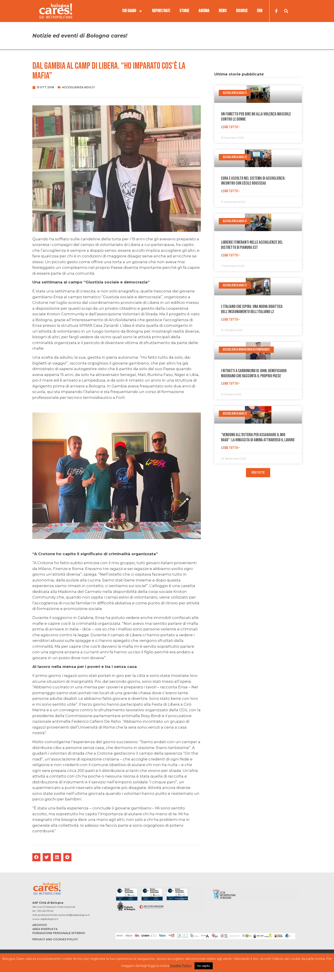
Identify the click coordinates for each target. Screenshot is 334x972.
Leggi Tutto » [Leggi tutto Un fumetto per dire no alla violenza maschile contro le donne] (230, 127)
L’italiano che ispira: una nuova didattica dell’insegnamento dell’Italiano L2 (252, 309)
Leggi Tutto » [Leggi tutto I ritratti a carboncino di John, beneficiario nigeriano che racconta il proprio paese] (230, 383)
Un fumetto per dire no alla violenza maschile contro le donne (256, 117)
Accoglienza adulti (78, 87)
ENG (259, 10)
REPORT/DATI (161, 10)
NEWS (223, 10)
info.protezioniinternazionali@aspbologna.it (61, 915)
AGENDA (204, 10)
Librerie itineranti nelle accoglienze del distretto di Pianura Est (252, 245)
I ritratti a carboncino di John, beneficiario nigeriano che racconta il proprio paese (254, 373)
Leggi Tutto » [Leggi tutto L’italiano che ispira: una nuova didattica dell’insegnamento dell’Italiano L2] (230, 319)
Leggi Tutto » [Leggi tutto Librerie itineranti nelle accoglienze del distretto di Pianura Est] (230, 255)
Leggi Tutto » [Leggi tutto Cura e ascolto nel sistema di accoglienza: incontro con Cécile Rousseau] (230, 191)
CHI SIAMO (132, 11)
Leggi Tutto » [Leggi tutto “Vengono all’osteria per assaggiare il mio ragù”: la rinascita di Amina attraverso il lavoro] (230, 448)
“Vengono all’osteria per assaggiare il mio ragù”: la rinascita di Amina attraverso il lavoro (257, 437)
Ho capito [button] (203, 966)
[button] (36, 857)
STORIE (184, 10)
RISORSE (242, 10)
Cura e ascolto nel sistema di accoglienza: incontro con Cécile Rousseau (253, 181)
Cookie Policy (181, 966)
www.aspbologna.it (45, 919)
